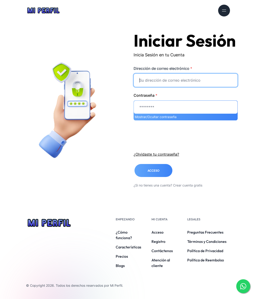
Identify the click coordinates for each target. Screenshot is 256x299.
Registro (158, 241)
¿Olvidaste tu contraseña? (156, 154)
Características (128, 247)
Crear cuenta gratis (187, 185)
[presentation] (169, 135)
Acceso (157, 232)
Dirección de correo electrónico (163, 68)
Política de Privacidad (205, 250)
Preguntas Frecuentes (205, 232)
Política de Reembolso (205, 260)
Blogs (120, 265)
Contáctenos (162, 250)
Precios (122, 256)
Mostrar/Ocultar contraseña (156, 117)
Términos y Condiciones (206, 241)
